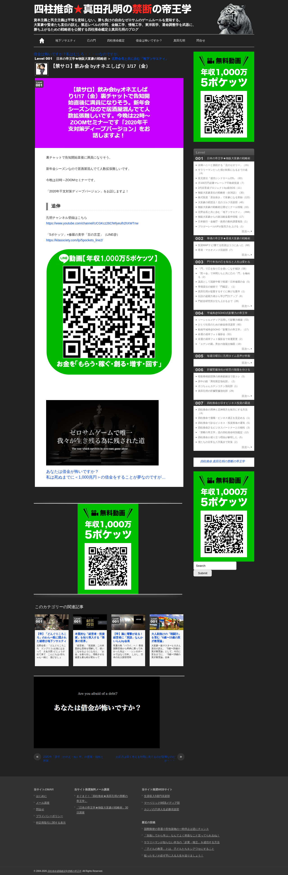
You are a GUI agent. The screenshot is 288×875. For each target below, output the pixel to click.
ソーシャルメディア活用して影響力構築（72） (224, 319)
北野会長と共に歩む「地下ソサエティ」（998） (225, 212)
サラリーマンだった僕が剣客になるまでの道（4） (223, 171)
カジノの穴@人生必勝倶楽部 (161, 809)
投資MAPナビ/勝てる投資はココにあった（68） (224, 245)
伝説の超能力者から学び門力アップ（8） (221, 296)
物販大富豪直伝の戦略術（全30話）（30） (221, 192)
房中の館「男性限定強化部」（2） (217, 381)
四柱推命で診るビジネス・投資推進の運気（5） (224, 422)
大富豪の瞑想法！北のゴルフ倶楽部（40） (221, 202)
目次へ (246, 231)
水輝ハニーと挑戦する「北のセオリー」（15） (224, 165)
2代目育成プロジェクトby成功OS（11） (220, 188)
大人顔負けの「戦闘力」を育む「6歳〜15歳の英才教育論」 (166, 637)
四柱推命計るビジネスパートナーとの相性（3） (224, 427)
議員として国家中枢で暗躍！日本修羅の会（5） (224, 281)
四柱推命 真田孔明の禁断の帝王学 (222, 461)
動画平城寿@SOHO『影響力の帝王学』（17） (224, 329)
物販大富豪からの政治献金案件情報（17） (221, 216)
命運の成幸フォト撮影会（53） (215, 334)
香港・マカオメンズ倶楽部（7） (216, 250)
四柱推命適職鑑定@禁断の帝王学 (64, 871)
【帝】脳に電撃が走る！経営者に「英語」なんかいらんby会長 (128, 637)
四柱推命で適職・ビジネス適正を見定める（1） (224, 418)
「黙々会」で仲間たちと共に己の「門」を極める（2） (224, 275)
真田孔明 (179, 40)
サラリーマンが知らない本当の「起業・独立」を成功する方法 (182, 842)
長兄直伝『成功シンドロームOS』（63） (221, 178)
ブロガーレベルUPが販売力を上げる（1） (221, 226)
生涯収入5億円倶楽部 (157, 796)
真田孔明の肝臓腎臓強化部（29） (216, 390)
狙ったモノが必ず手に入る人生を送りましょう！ (173, 855)
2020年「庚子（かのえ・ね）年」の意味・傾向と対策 (68, 758)
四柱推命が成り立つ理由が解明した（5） (221, 437)
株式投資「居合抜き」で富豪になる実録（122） (225, 197)
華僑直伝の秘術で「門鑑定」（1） (217, 286)
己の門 (91, 40)
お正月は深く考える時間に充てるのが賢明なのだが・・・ (150, 758)
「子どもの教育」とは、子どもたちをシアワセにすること (179, 848)
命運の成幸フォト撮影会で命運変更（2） (221, 339)
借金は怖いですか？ (149, 40)
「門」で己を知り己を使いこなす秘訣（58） (223, 268)
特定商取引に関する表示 (51, 822)
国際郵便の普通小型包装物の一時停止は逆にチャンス (176, 829)
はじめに (41, 796)
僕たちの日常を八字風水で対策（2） (218, 442)
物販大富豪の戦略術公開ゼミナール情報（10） (224, 207)
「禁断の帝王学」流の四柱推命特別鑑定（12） (224, 432)
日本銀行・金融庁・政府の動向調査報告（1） (223, 221)
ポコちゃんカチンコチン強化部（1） (218, 386)
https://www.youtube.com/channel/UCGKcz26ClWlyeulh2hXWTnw (92, 223)
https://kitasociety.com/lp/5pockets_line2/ (74, 240)
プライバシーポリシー (49, 816)
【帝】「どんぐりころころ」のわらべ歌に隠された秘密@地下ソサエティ (51, 637)
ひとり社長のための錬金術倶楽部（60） (220, 324)
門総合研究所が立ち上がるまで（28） (219, 301)
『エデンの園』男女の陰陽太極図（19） (220, 344)
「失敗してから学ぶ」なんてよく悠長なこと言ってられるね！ (182, 835)
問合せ (200, 40)
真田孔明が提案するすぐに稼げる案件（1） (222, 291)
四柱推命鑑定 (116, 40)
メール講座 (43, 802)
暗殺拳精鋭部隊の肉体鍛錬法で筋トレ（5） (222, 376)
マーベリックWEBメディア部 (162, 802)
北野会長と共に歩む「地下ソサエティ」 (140, 58)
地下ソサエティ (65, 40)
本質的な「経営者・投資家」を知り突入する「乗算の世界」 (90, 637)
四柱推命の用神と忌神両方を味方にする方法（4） (223, 411)
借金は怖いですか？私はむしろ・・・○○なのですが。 (77, 54)
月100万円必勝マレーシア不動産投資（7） (221, 183)
